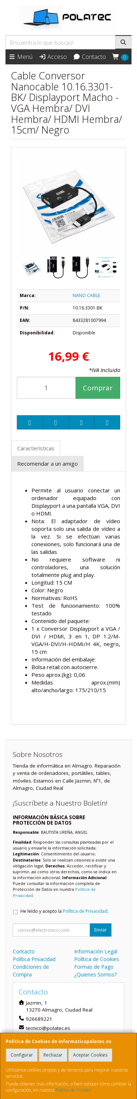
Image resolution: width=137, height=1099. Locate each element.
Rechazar (52, 1055)
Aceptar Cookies (90, 1055)
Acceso (53, 57)
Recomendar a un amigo (47, 463)
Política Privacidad (34, 959)
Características (35, 448)
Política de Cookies (73, 1090)
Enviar (100, 930)
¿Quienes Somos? (95, 974)
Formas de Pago (94, 966)
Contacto (89, 57)
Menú (20, 57)
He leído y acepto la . (64, 911)
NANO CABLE (86, 295)
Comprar (98, 388)
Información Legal (95, 951)
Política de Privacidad (85, 911)
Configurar (22, 1055)
